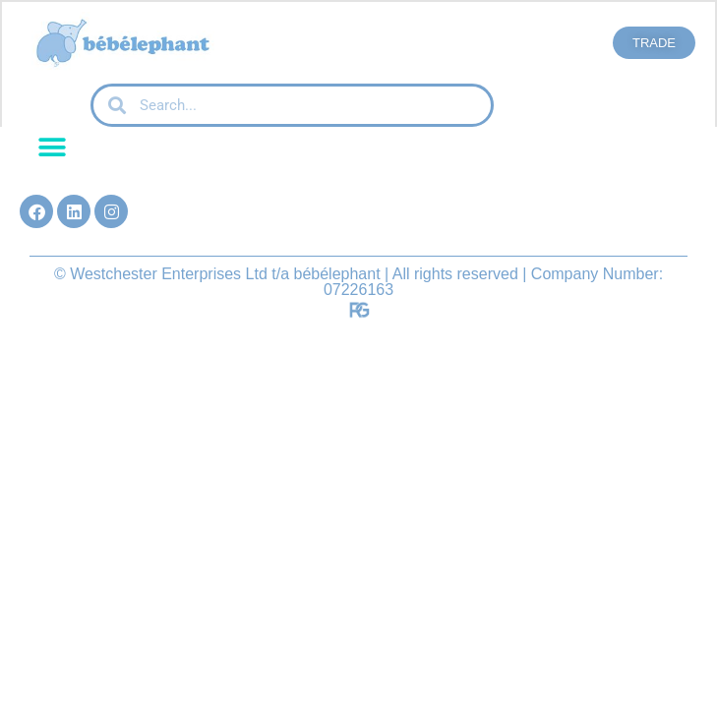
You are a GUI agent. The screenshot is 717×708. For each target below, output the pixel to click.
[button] (52, 147)
